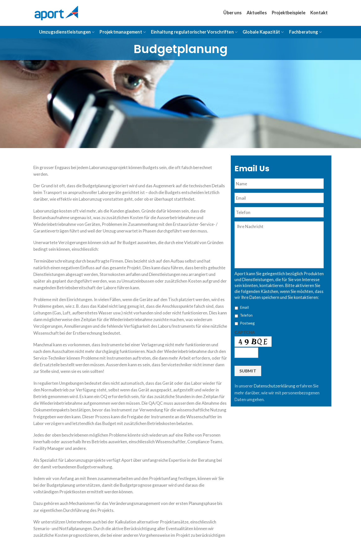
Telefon (246, 315)
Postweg (247, 323)
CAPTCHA (244, 332)
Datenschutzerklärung (274, 385)
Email (244, 307)
